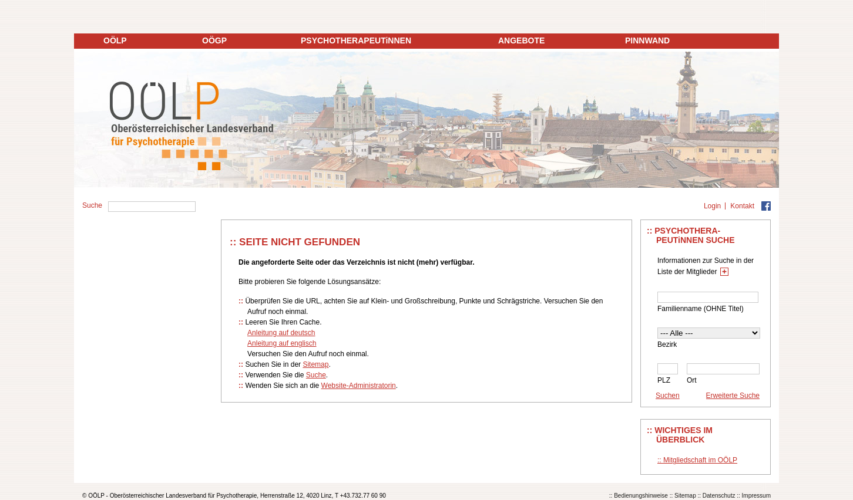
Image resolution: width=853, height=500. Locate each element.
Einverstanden (700, 471)
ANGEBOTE (521, 40)
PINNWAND (647, 40)
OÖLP (115, 40)
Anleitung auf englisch (281, 343)
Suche (316, 375)
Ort (692, 380)
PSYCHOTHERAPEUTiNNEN (356, 40)
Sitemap (315, 364)
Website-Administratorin (358, 385)
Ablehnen (758, 471)
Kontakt (742, 206)
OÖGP (214, 40)
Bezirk (667, 344)
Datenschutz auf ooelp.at (121, 488)
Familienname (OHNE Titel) (700, 309)
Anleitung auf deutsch (281, 333)
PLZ (663, 380)
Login (712, 206)
